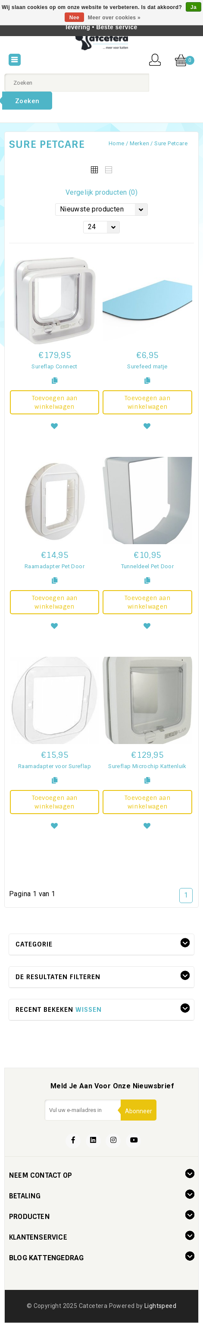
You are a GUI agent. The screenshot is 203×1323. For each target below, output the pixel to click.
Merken (139, 143)
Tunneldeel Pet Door (147, 566)
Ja (194, 7)
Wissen (88, 1009)
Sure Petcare (170, 143)
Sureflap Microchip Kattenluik (147, 766)
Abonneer (138, 1111)
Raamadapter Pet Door (54, 566)
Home (117, 143)
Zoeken (27, 101)
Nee (74, 18)
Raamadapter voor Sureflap (54, 766)
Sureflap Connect (54, 366)
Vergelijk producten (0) (101, 192)
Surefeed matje (147, 366)
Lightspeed (160, 1305)
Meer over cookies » (114, 18)
